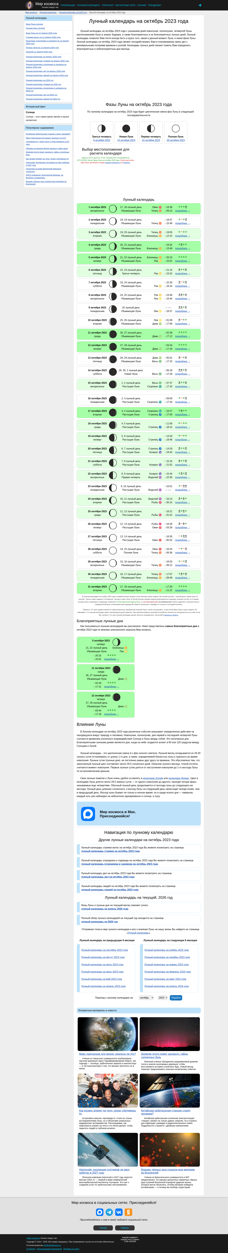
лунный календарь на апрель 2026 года (104, 909)
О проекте (30, 1249)
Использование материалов (49, 1249)
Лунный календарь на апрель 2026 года (43, 57)
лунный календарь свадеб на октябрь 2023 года (109, 889)
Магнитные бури (125, 5)
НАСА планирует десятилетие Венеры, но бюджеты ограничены (44, 176)
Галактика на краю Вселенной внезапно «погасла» (43, 170)
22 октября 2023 (151, 140)
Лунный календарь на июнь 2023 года (102, 971)
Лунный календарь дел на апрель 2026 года (45, 71)
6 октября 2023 (101, 140)
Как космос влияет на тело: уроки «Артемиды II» (47, 159)
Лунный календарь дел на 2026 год (41, 95)
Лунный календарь (88, 5)
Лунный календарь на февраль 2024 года (167, 971)
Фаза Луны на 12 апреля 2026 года (41, 33)
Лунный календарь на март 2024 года (165, 979)
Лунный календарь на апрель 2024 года (166, 986)
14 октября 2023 (126, 140)
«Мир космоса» (33, 1238)
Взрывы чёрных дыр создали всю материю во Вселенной (46, 182)
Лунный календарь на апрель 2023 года (103, 986)
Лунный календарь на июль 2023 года (102, 964)
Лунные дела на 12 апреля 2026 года (42, 47)
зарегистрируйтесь (112, 162)
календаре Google (153, 778)
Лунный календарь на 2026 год (39, 80)
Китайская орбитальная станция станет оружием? (48, 134)
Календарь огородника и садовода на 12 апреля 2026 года (47, 42)
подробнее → (182, 210)
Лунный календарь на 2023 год (73, 12)
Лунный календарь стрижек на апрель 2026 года (47, 61)
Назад (103, 1228)
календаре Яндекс (179, 778)
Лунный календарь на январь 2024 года (166, 964)
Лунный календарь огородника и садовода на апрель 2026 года (46, 65)
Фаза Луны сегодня (34, 24)
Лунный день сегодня (35, 28)
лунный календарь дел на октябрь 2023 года (107, 877)
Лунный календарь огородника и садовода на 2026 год (46, 89)
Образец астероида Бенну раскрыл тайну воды (47, 148)
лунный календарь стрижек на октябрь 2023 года (110, 851)
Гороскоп (107, 5)
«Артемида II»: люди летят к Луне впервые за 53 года (47, 142)
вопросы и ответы (171, 615)
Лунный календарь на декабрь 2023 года (167, 957)
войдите (127, 162)
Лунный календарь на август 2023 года (103, 957)
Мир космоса (31, 12)
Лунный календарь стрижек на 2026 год (43, 84)
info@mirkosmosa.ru (52, 1245)
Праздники (154, 5)
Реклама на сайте (71, 1249)
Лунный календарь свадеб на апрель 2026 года (47, 75)
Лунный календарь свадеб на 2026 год (43, 99)
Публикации (68, 5)
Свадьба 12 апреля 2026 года (39, 52)
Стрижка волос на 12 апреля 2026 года (43, 37)
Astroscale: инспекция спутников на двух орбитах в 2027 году (47, 163)
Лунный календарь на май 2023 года (101, 979)
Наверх (125, 1228)
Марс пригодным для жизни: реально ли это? (46, 138)
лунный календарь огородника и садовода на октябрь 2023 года (119, 864)
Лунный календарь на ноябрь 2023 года (166, 950)
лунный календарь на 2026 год (99, 921)
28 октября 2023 (176, 140)
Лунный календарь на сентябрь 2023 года (104, 950)
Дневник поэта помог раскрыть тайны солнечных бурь (47, 153)
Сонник (141, 5)
